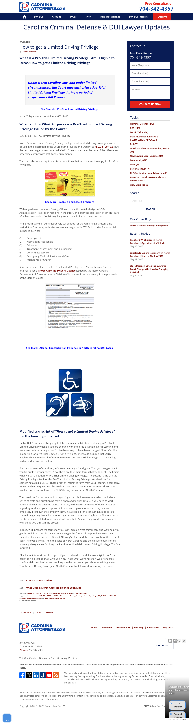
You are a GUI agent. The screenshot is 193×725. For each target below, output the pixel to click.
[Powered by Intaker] (170, 719)
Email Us (162, 16)
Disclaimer (106, 627)
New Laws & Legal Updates (146, 155)
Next (49, 612)
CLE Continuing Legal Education (148, 173)
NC (99, 596)
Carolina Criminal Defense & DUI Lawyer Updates (42, 7)
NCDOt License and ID (39, 580)
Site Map (138, 627)
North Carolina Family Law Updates (149, 225)
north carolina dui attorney (30, 598)
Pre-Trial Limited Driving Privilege (77, 109)
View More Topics (139, 184)
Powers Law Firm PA (55, 706)
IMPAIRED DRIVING (54, 596)
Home (22, 16)
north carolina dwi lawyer (55, 598)
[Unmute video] (145, 639)
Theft (88, 16)
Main (134, 164)
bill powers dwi (32, 596)
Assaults (56, 16)
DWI (70, 593)
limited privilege (90, 596)
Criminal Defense (142, 123)
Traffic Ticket (139, 132)
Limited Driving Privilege (73, 596)
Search (150, 209)
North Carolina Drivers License (57, 270)
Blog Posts (168, 627)
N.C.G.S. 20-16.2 (104, 146)
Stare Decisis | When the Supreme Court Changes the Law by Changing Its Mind (149, 269)
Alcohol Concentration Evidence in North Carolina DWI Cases (76, 348)
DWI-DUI (38, 16)
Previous (26, 612)
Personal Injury (139, 168)
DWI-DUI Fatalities (139, 16)
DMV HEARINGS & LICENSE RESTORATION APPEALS (47, 593)
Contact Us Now (150, 104)
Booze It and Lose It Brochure (76, 201)
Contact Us (153, 627)
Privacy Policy (123, 627)
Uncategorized (81, 593)
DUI (40, 596)
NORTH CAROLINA (108, 596)
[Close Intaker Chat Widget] (184, 639)
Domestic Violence (110, 16)
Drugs (73, 16)
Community (138, 160)
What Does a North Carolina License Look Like (53, 587)
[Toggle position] (178, 639)
